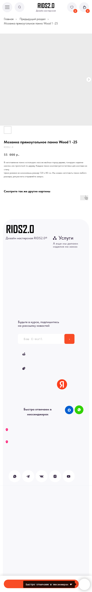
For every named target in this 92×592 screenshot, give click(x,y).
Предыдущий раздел (33, 19)
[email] (41, 339)
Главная (9, 19)
